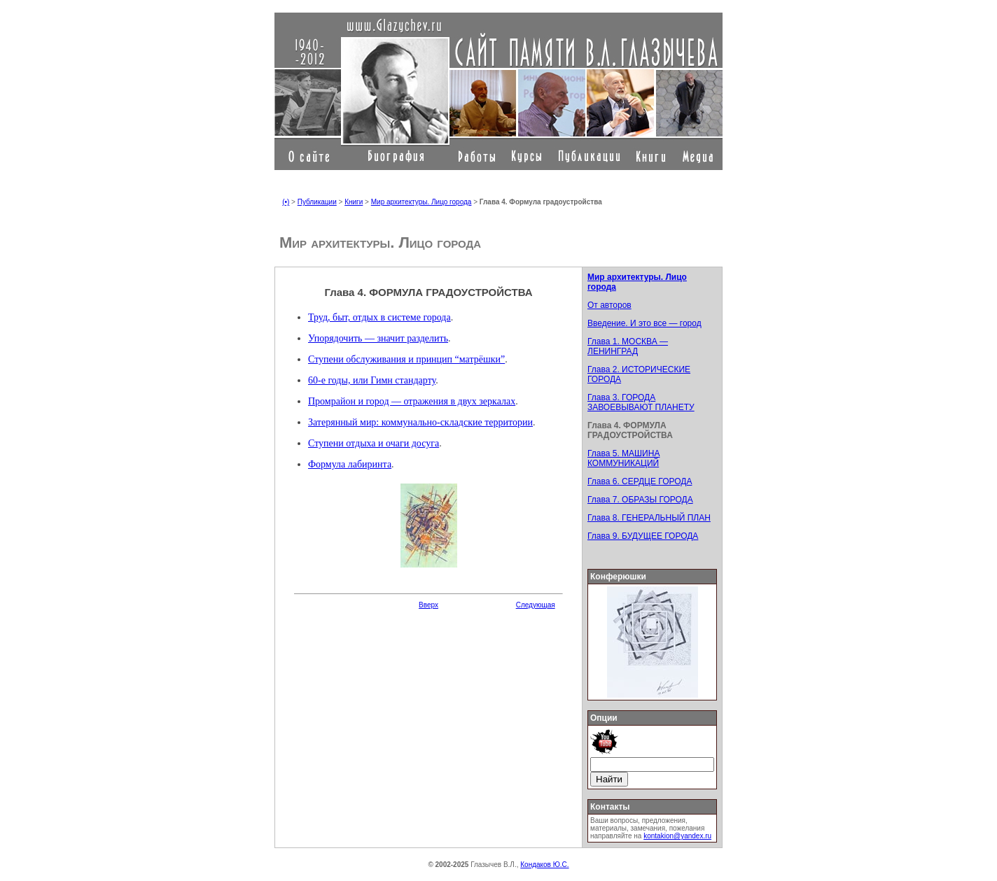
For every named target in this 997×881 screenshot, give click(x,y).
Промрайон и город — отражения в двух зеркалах (411, 401)
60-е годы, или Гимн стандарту (371, 380)
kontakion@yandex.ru (677, 836)
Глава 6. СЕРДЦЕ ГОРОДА (639, 481)
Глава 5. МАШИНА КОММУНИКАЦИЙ (623, 458)
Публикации (317, 202)
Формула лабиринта (349, 464)
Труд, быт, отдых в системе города (379, 317)
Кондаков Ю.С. (544, 864)
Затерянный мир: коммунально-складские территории (420, 422)
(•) (285, 202)
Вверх (428, 605)
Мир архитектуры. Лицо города (421, 202)
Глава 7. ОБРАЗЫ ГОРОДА (640, 500)
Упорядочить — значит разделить (378, 338)
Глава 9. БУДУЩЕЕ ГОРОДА (642, 536)
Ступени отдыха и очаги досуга (373, 443)
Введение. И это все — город (644, 323)
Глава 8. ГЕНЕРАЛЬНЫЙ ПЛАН (649, 518)
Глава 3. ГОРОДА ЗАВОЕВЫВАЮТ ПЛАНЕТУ (641, 402)
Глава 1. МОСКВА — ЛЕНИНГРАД (627, 346)
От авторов (609, 305)
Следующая (535, 605)
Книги (353, 202)
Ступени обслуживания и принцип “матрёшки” (406, 359)
